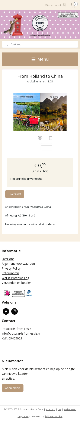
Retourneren (10, 273)
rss (59, 409)
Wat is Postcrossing (15, 278)
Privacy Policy (11, 268)
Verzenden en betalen (17, 283)
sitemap (50, 409)
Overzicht (15, 194)
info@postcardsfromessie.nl (21, 333)
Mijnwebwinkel (54, 416)
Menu (40, 59)
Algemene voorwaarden (18, 263)
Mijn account (56, 5)
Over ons (8, 259)
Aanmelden (12, 388)
